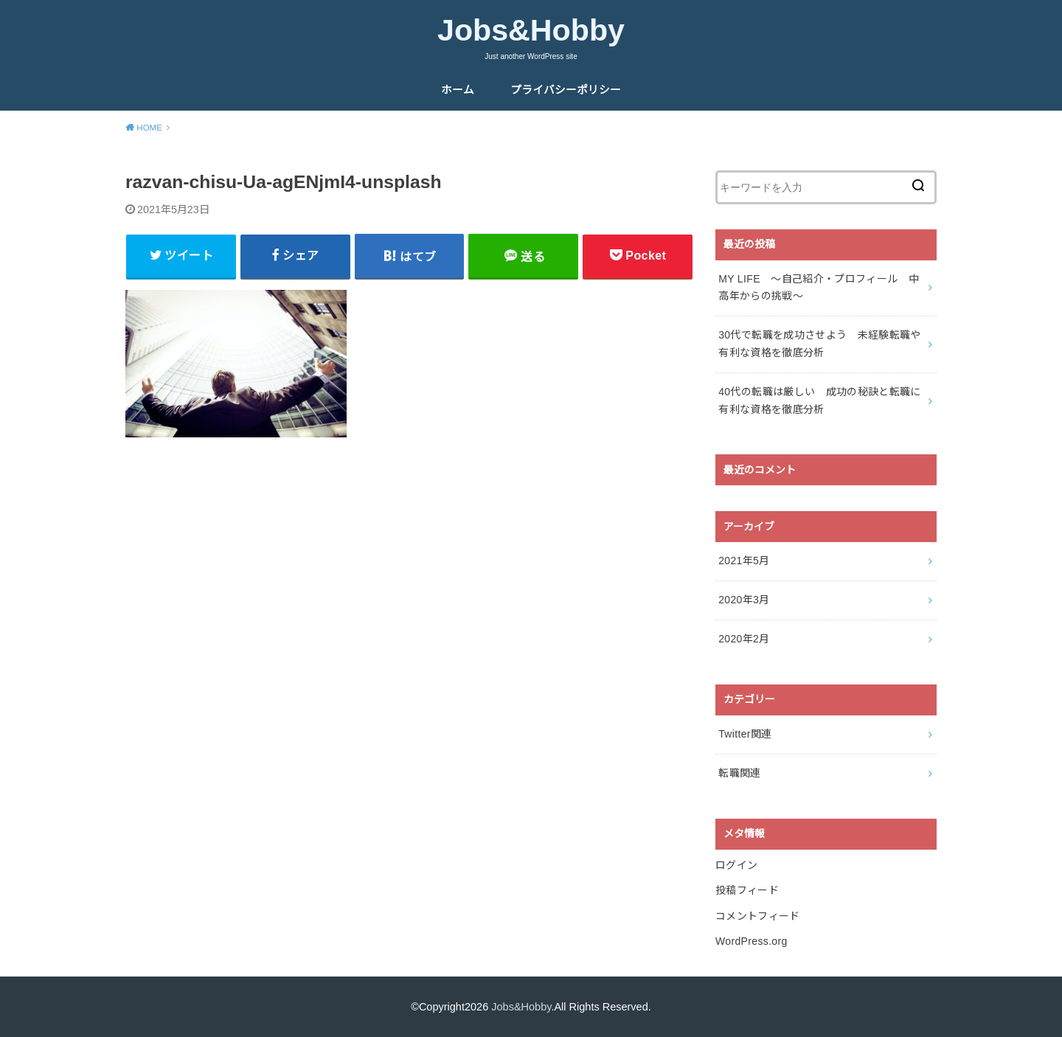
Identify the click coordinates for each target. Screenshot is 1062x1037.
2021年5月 (743, 560)
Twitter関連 (744, 734)
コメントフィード (757, 916)
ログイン (736, 865)
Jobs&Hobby (531, 30)
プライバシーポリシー (565, 90)
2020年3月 (743, 600)
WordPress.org (751, 941)
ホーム (457, 90)
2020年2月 (743, 639)
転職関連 (739, 773)
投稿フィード (747, 890)
